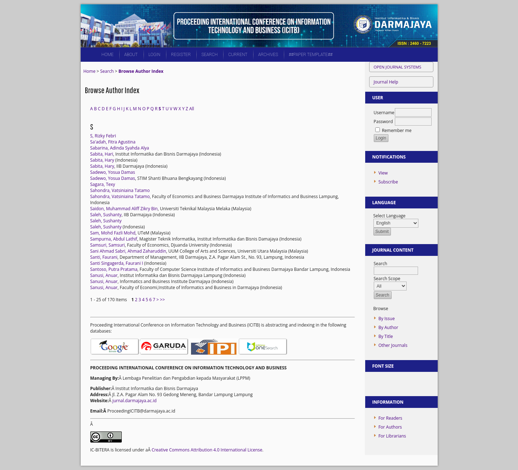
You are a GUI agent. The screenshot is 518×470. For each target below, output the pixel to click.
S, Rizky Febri (103, 136)
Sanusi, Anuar (104, 275)
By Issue (386, 318)
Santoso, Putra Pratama (113, 269)
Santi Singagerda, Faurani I (116, 263)
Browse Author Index (141, 71)
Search (209, 54)
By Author (388, 327)
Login (155, 54)
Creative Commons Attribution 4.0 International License (207, 450)
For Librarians (392, 436)
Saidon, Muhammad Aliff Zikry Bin (124, 209)
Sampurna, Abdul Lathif (113, 239)
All (191, 109)
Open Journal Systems (397, 67)
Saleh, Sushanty (106, 215)
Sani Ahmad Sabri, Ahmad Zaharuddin (128, 251)
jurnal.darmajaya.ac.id (134, 401)
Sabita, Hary (102, 160)
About (131, 54)
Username (384, 113)
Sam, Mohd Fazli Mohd (113, 233)
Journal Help (386, 82)
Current (237, 54)
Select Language (389, 216)
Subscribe (388, 182)
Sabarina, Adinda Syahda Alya (119, 148)
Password (383, 121)
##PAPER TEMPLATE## (311, 54)
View (383, 173)
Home (108, 54)
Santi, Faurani (103, 257)
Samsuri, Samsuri (107, 245)
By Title (385, 336)
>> (162, 300)
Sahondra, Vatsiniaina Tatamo (120, 190)
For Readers (390, 418)
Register (181, 54)
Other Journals (392, 345)
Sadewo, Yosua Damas (112, 172)
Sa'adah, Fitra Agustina (113, 142)
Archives (268, 54)
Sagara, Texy (102, 184)
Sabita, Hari (101, 154)
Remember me (397, 130)
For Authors (390, 427)
